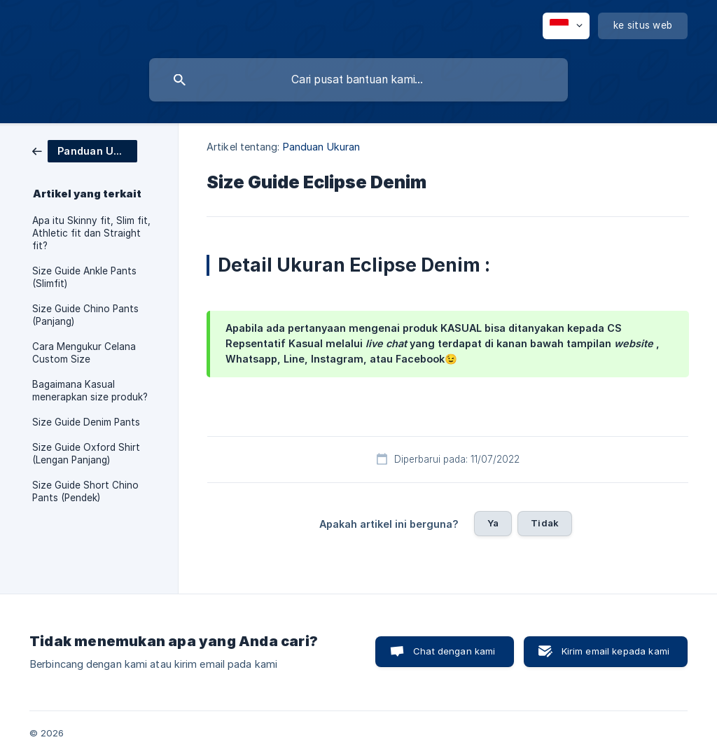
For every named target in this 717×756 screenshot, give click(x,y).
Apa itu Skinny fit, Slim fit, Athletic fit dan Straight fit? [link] (91, 233)
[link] (84, 150)
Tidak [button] (545, 522)
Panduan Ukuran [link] (321, 147)
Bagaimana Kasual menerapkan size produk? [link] (90, 390)
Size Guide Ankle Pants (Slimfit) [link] (84, 277)
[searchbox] (358, 80)
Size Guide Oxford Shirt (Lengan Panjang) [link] (86, 453)
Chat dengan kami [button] (454, 651)
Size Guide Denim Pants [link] (86, 422)
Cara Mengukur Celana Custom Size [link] (84, 353)
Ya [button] (493, 522)
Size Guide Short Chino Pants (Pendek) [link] (85, 491)
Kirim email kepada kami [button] (615, 651)
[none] (566, 26)
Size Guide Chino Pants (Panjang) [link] (85, 315)
